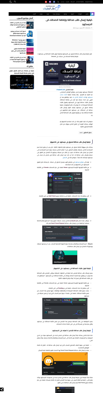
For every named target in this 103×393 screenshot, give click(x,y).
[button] (86, 132)
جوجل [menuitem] (41, 14)
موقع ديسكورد (79, 162)
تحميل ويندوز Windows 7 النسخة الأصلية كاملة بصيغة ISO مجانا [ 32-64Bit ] (18, 42)
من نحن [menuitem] (62, 1)
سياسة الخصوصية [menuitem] (89, 1)
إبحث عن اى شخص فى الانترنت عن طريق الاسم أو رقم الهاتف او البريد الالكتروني (18, 25)
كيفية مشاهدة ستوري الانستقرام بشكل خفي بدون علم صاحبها (18, 51)
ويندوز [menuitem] (65, 14)
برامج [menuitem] (87, 14)
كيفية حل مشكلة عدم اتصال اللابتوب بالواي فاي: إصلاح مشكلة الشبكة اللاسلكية (21, 72)
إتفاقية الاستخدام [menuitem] (80, 1)
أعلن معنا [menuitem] (73, 1)
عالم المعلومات (60, 89)
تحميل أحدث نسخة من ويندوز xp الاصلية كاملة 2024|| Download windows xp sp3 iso (18, 34)
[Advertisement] (65, 41)
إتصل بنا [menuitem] (67, 1)
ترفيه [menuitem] (48, 14)
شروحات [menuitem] (80, 14)
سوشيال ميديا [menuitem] (56, 14)
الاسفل (65, 157)
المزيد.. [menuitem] (34, 14)
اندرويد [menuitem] (72, 14)
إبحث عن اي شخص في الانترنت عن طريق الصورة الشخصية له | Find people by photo (18, 59)
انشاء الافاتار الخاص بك (79, 97)
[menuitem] (58, 2)
